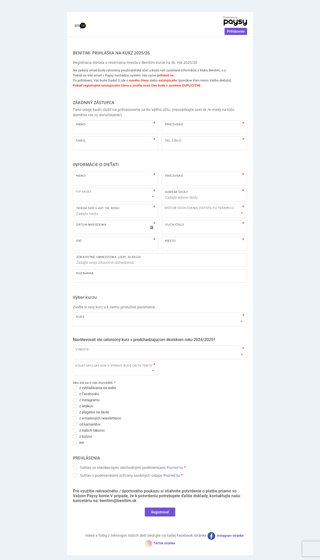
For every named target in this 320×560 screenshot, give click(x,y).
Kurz (80, 316)
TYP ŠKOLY (83, 191)
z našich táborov (92, 430)
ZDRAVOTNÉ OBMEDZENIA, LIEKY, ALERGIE (108, 257)
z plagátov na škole (94, 412)
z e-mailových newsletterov (100, 418)
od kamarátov (90, 424)
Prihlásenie (236, 31)
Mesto (170, 241)
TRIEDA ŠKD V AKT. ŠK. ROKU (97, 208)
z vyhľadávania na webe (97, 388)
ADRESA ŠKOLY (176, 192)
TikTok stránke (164, 543)
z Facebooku (89, 394)
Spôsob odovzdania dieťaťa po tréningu (199, 208)
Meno (81, 124)
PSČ (79, 241)
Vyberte (82, 349)
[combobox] (115, 194)
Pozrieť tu (175, 467)
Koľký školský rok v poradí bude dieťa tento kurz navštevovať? (116, 365)
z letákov (86, 406)
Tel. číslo (173, 140)
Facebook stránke (192, 535)
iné (81, 443)
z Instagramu (89, 400)
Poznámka (85, 273)
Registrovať (160, 512)
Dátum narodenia (91, 224)
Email (81, 140)
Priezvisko (174, 124)
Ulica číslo (174, 224)
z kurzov (85, 436)
